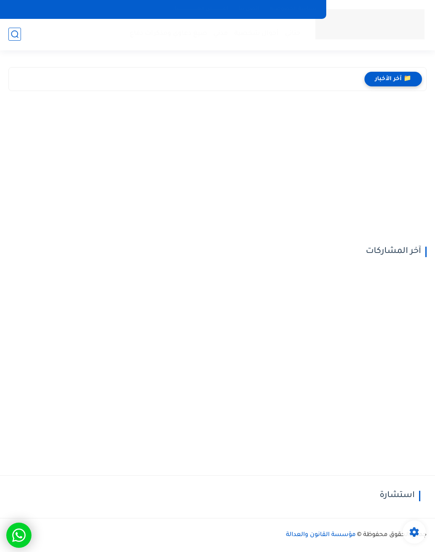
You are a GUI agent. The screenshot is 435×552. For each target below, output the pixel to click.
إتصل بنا (249, 9)
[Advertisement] (217, 170)
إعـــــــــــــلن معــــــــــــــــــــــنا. (200, 9)
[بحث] (14, 34)
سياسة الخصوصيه (293, 9)
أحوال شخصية (256, 33)
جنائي (293, 33)
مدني (220, 33)
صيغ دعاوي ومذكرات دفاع (168, 33)
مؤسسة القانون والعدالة (321, 535)
